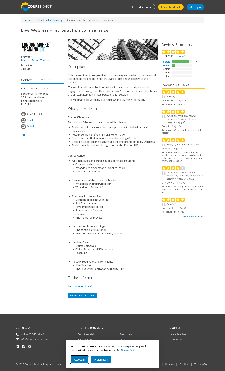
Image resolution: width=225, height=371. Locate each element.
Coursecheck (38, 6)
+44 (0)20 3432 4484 (32, 334)
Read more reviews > (194, 216)
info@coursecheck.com (34, 339)
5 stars (166, 61)
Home (26, 20)
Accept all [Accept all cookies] (79, 359)
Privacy (169, 364)
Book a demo (85, 339)
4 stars (166, 65)
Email (30, 120)
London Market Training (48, 20)
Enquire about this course (83, 295)
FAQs (123, 339)
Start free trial (86, 334)
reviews (176, 56)
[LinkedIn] (17, 347)
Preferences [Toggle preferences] (101, 359)
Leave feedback (170, 7)
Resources (126, 334)
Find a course (144, 7)
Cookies (184, 364)
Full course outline (80, 286)
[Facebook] (23, 347)
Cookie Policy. (129, 350)
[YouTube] (29, 347)
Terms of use (201, 364)
